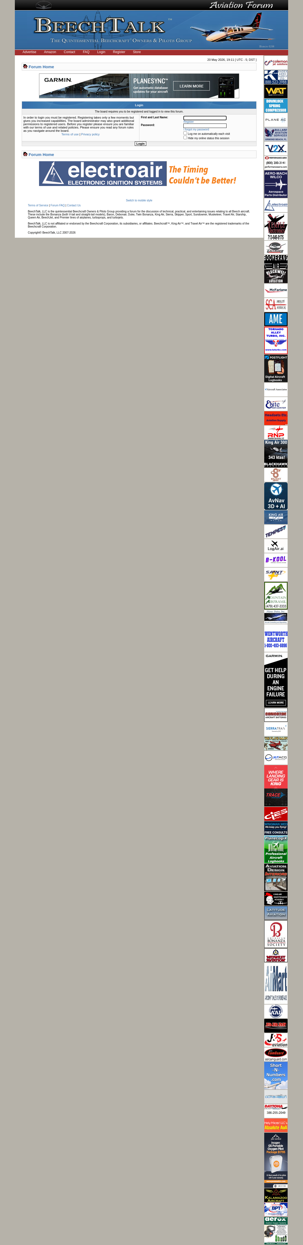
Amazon (50, 52)
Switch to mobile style (139, 200)
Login (101, 52)
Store (137, 52)
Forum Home (41, 66)
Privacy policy (90, 134)
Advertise (29, 52)
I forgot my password (196, 129)
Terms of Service (38, 205)
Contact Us (74, 205)
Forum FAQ (58, 205)
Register (119, 52)
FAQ (86, 52)
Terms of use (70, 134)
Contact (69, 52)
